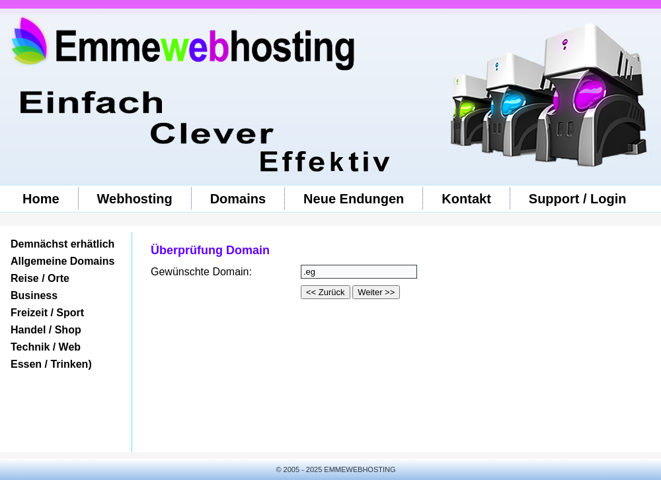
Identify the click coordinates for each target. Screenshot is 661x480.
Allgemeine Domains (62, 261)
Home (40, 198)
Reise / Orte (40, 278)
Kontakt (466, 198)
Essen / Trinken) (51, 364)
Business (34, 295)
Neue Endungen (353, 198)
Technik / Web (46, 347)
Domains (238, 198)
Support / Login (578, 198)
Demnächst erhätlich (62, 244)
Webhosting (135, 198)
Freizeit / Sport (47, 312)
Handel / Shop (46, 329)
